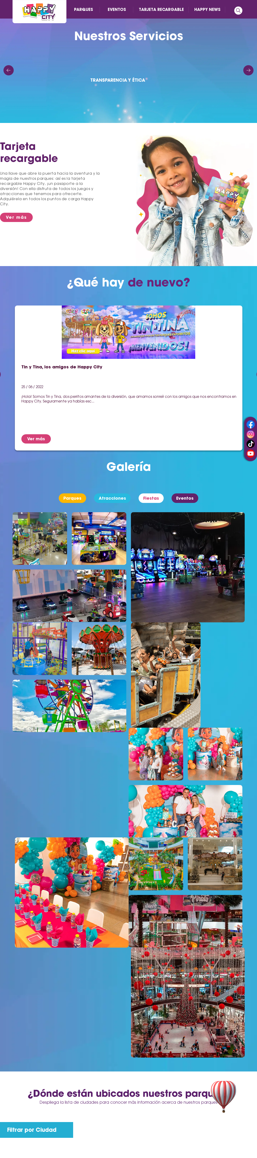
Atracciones (112, 498)
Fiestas (151, 498)
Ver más (16, 217)
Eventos (185, 498)
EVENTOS (117, 9)
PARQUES (83, 9)
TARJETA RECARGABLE (161, 9)
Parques (72, 498)
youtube (251, 454)
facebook (251, 424)
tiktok (251, 444)
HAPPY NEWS (207, 9)
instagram (251, 434)
